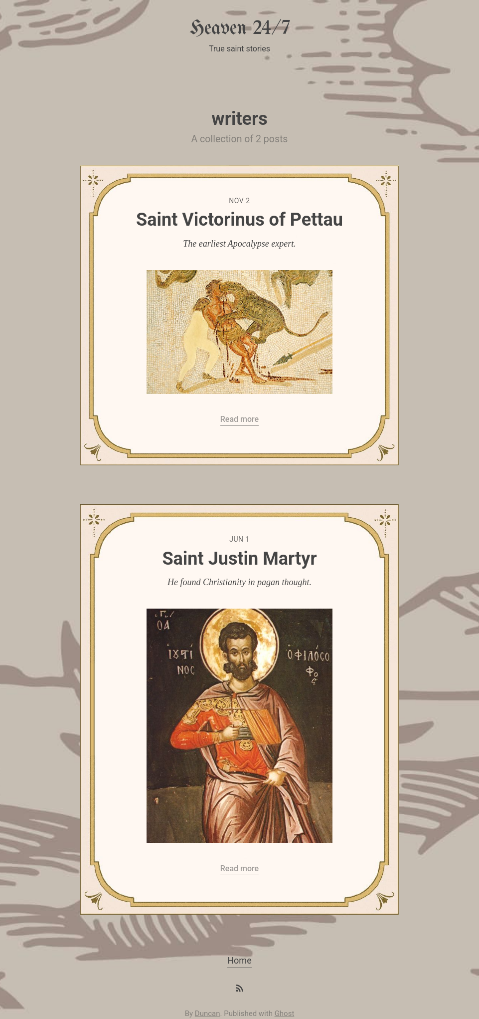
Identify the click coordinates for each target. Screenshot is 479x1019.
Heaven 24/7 (239, 28)
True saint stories (239, 48)
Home (239, 960)
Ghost (285, 1013)
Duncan (207, 1013)
